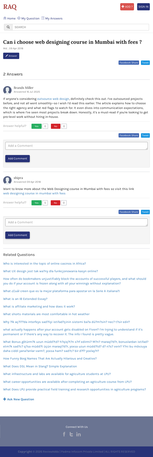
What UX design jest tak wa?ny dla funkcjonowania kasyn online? (50, 271)
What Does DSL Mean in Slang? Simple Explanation (40, 366)
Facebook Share (129, 62)
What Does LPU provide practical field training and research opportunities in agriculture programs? (74, 389)
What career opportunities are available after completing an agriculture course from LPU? (67, 382)
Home (9, 18)
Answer (11, 55)
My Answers (52, 18)
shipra (18, 178)
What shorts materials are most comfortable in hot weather (46, 314)
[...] (80, 27)
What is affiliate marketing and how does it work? (39, 306)
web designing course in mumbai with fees (34, 193)
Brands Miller (24, 88)
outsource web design (53, 99)
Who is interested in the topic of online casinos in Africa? (44, 263)
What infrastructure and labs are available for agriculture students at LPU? (57, 374)
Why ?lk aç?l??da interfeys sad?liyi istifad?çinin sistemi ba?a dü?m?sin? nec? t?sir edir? (66, 322)
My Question (28, 18)
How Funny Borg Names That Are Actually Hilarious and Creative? (50, 358)
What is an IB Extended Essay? (25, 299)
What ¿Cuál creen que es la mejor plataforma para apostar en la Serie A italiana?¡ (61, 291)
